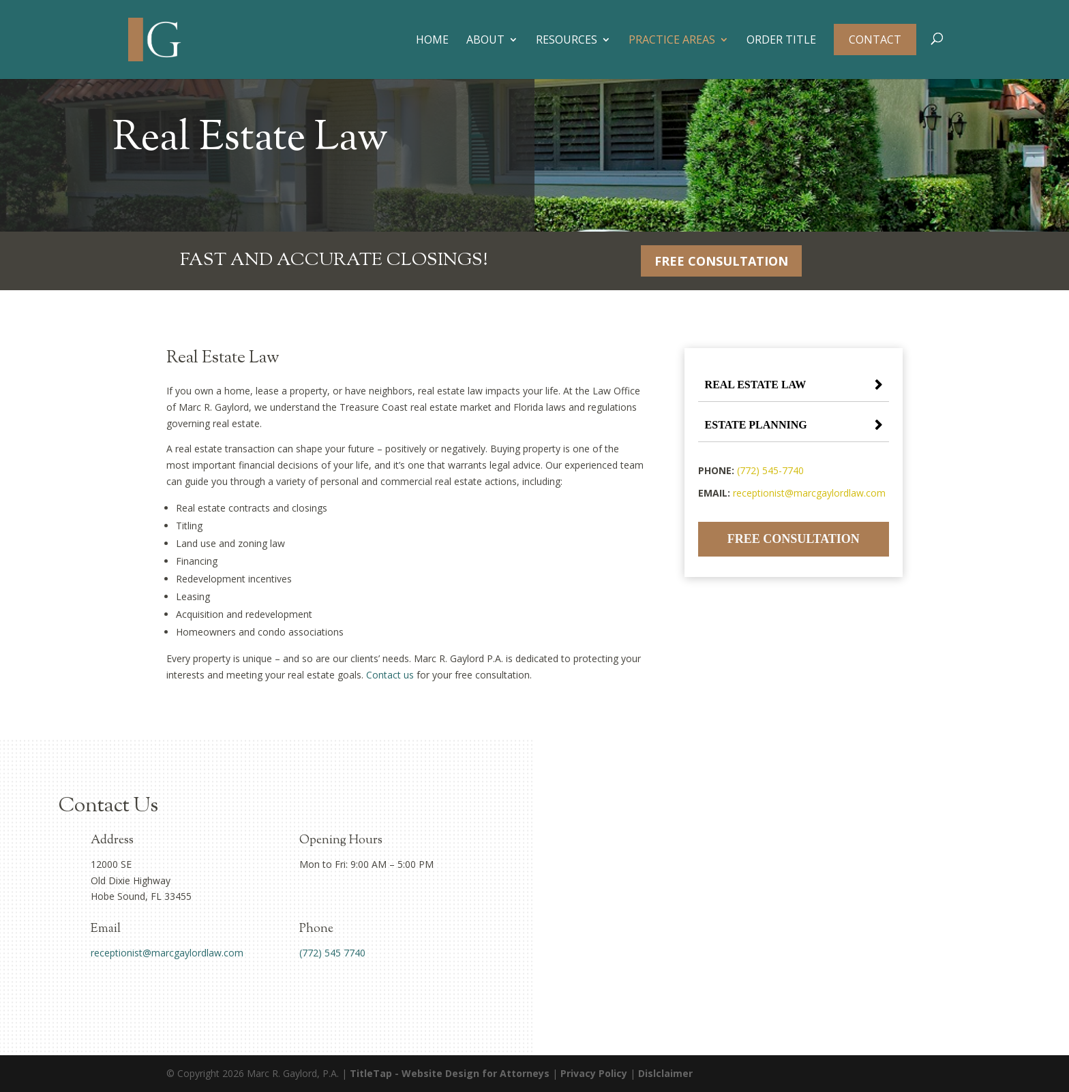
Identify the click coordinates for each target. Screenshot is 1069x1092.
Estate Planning (756, 425)
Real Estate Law (756, 384)
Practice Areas (672, 41)
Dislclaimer (665, 1073)
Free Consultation (721, 261)
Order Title (781, 41)
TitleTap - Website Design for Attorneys (449, 1073)
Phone (316, 929)
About (485, 41)
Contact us (390, 674)
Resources (566, 41)
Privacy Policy (593, 1073)
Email (106, 929)
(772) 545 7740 (332, 952)
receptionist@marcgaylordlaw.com (809, 492)
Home (432, 41)
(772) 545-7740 (770, 470)
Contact (875, 39)
